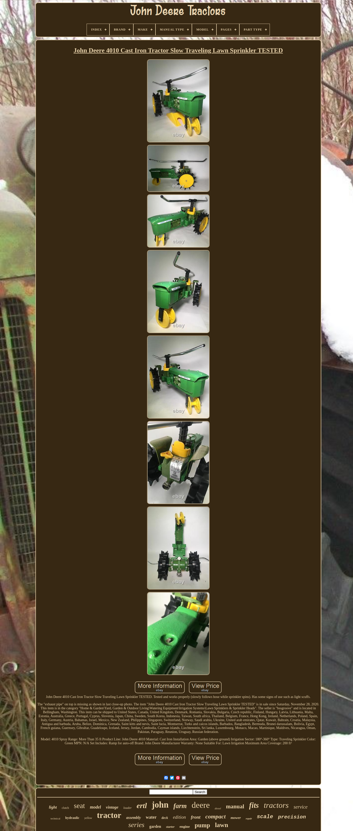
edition (179, 817)
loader (127, 808)
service (301, 807)
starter (170, 827)
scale (265, 817)
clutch (65, 808)
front (195, 817)
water (151, 817)
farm (180, 806)
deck (165, 818)
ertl (142, 805)
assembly (133, 817)
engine (185, 827)
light (53, 807)
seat (79, 806)
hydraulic (72, 818)
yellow (88, 818)
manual (235, 806)
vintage (112, 807)
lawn (221, 825)
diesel (218, 808)
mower (235, 818)
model (95, 807)
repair (249, 818)
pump (202, 825)
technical (55, 818)
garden (155, 826)
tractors (276, 805)
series (136, 825)
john (160, 805)
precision (292, 817)
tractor (109, 815)
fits (254, 805)
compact (215, 816)
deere (201, 805)
